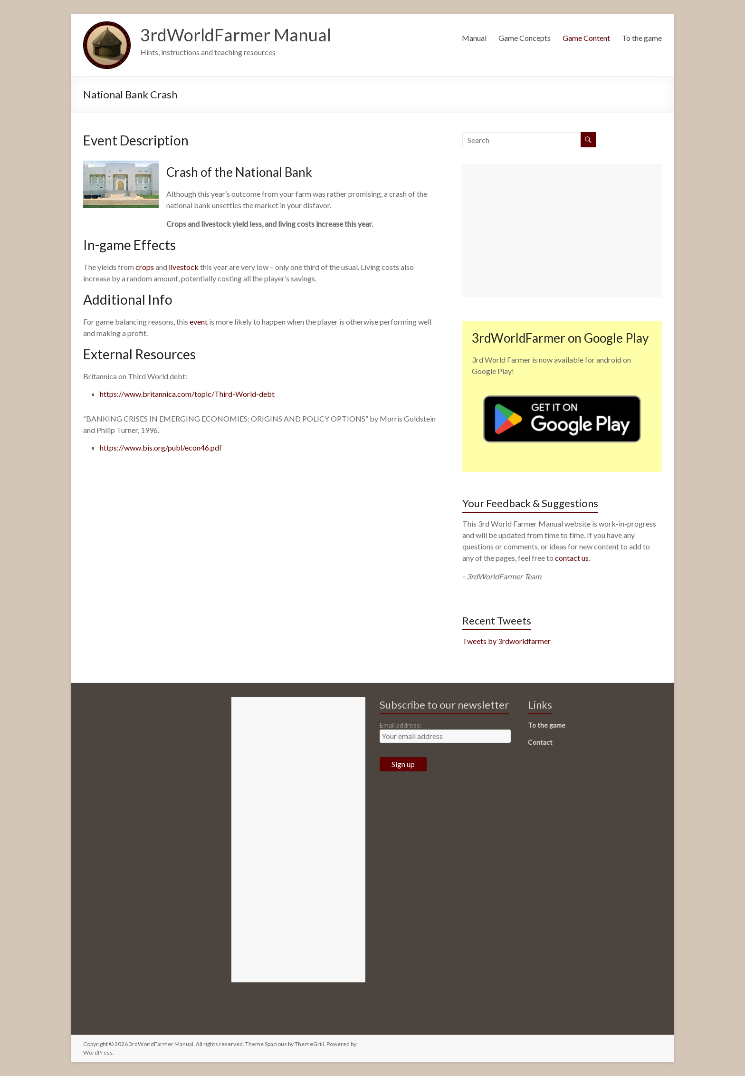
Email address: (401, 725)
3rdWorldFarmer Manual (235, 34)
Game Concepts (524, 37)
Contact (540, 742)
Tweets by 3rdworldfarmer (506, 640)
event (199, 321)
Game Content (586, 37)
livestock (184, 266)
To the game (642, 37)
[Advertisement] (562, 230)
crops (144, 266)
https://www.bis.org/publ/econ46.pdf (161, 447)
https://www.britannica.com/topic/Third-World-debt (187, 393)
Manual (474, 37)
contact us (572, 557)
